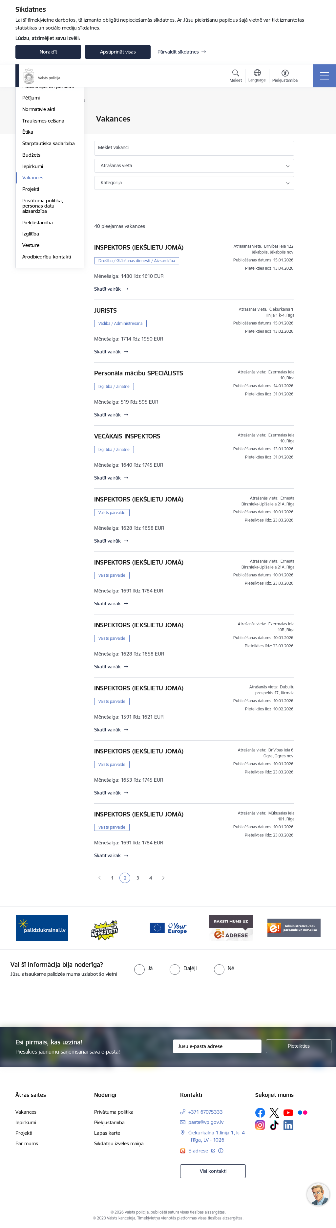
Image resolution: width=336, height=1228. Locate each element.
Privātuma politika (114, 1112)
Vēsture (30, 324)
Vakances (32, 256)
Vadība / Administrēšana (120, 323)
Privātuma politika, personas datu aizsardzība (42, 284)
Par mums (26, 1143)
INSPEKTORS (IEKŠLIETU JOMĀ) (138, 247)
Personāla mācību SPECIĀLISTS (138, 373)
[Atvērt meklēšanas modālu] (235, 77)
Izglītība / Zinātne (114, 386)
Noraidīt (48, 52)
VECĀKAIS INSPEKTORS (127, 436)
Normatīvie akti (38, 188)
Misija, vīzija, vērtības (44, 142)
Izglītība (30, 312)
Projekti (30, 267)
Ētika (27, 211)
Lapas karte (107, 1133)
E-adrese (198, 1151)
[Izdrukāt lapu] (311, 116)
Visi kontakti (213, 1171)
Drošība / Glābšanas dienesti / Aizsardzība (136, 260)
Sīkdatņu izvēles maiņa (119, 1143)
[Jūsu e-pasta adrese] (217, 1046)
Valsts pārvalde (111, 512)
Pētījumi (31, 176)
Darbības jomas (39, 153)
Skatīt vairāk (107, 289)
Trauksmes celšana (43, 199)
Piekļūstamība (37, 301)
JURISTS (105, 310)
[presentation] (168, 1003)
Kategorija (111, 183)
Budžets (31, 233)
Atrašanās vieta (116, 165)
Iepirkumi (32, 245)
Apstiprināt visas (118, 52)
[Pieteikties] (298, 1046)
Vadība (29, 119)
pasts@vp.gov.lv (205, 1122)
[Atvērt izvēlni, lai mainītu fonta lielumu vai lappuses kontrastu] (285, 77)
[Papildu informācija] (220, 1150)
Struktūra (32, 130)
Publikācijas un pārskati (48, 165)
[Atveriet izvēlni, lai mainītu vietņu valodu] (257, 76)
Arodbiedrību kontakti (46, 335)
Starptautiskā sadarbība (48, 222)
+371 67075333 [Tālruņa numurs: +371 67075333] (205, 1112)
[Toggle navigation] (324, 75)
